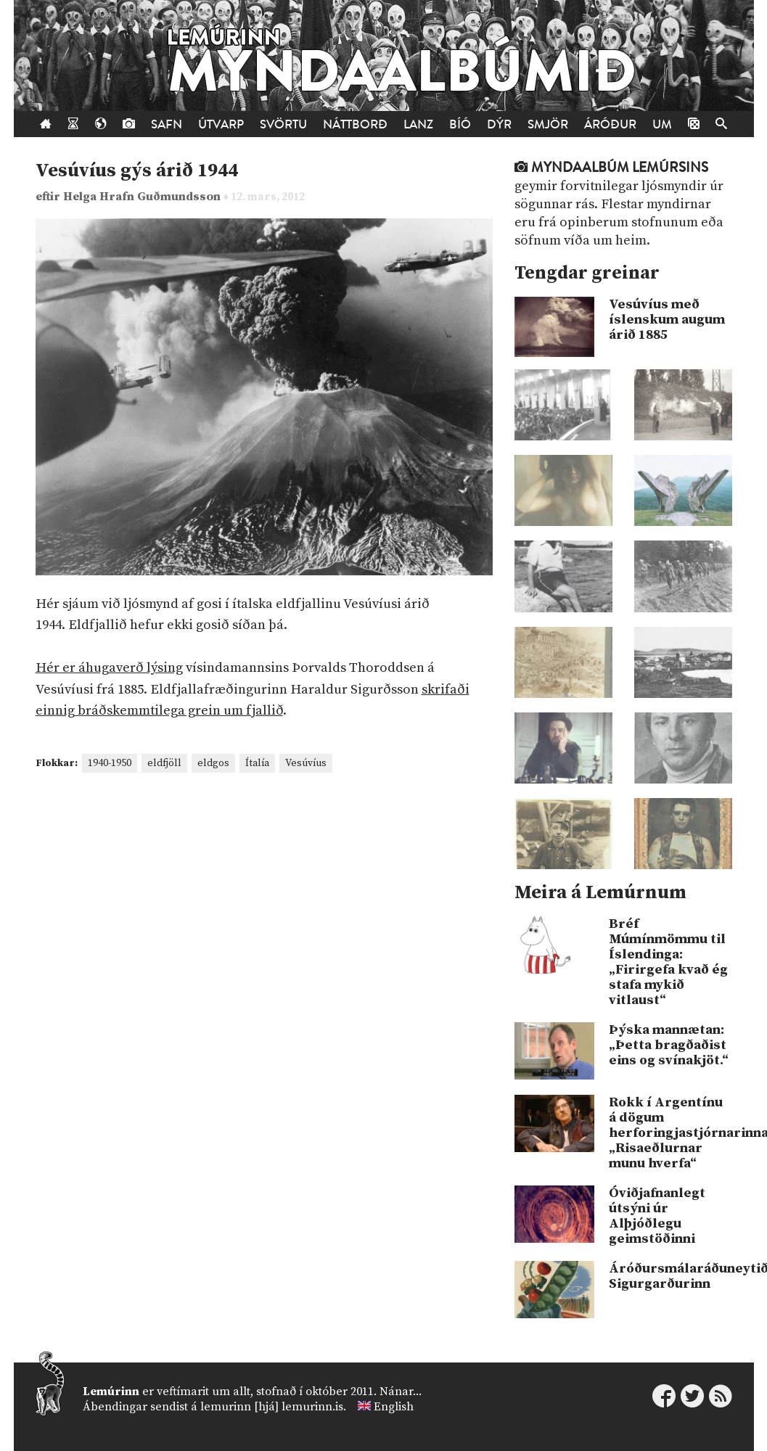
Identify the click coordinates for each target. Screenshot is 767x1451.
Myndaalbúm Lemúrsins (611, 167)
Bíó (460, 124)
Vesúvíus (306, 763)
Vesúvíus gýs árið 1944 (137, 171)
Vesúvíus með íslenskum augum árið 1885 (667, 319)
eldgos (213, 763)
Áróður (610, 124)
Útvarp (221, 124)
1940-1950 (109, 763)
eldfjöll (164, 763)
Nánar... (401, 1391)
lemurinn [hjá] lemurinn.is (271, 1406)
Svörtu (283, 124)
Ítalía (257, 763)
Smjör (548, 124)
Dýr (499, 124)
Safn (166, 124)
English (394, 1406)
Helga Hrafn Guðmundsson (143, 197)
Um (662, 124)
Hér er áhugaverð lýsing (109, 667)
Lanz (418, 124)
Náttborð (355, 124)
